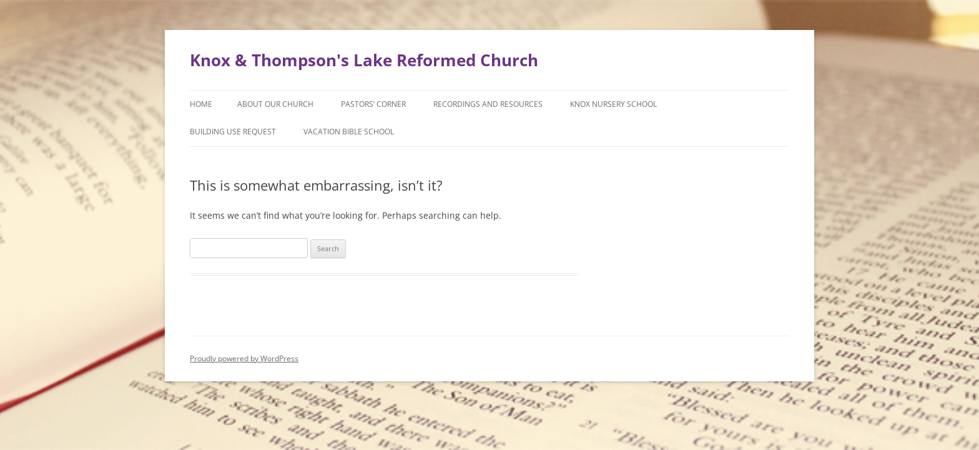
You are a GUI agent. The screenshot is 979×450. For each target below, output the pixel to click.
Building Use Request (233, 131)
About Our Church (275, 104)
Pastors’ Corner (373, 104)
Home (201, 104)
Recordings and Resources (488, 104)
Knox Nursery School (613, 104)
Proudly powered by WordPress (244, 358)
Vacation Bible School (348, 131)
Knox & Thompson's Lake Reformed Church (364, 60)
